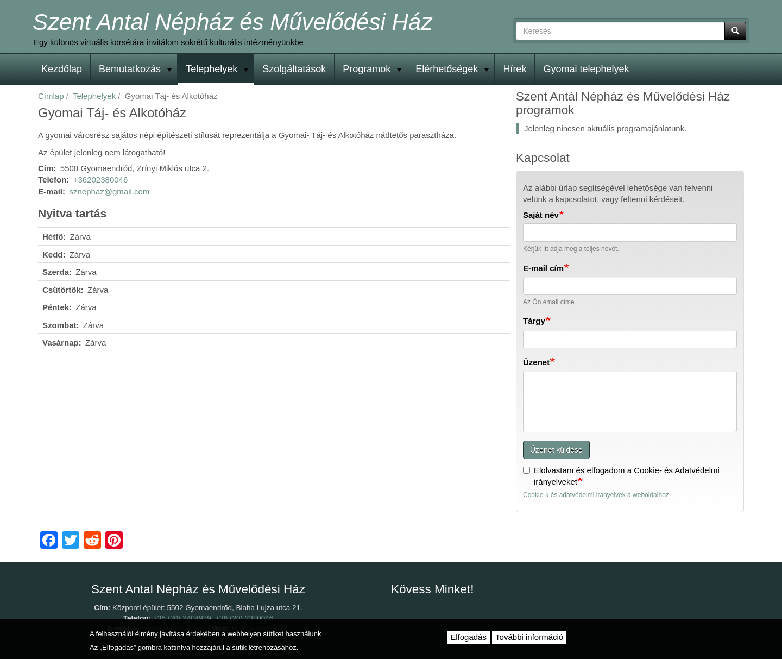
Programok (372, 69)
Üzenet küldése (556, 449)
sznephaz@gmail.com (110, 191)
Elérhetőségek (452, 69)
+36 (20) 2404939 (182, 618)
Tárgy (534, 320)
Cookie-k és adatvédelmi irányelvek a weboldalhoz (596, 495)
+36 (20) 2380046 (244, 618)
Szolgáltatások (294, 69)
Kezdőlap (61, 69)
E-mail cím (543, 268)
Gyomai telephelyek (586, 69)
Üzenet (536, 362)
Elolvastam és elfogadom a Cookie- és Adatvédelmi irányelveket (621, 476)
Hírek (514, 69)
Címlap (51, 96)
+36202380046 (100, 179)
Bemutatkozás (135, 69)
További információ (529, 637)
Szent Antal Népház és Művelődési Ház (232, 22)
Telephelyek (217, 69)
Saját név (541, 214)
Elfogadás (468, 637)
